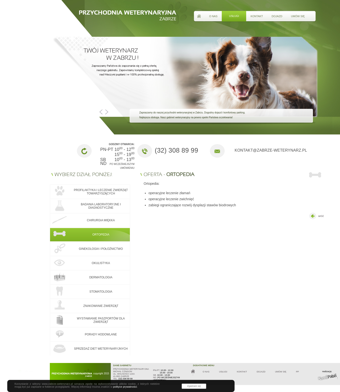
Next (105, 112)
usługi (234, 16)
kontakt (257, 16)
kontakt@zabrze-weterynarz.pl (271, 150)
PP (297, 371)
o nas (213, 16)
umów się (298, 16)
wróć (316, 216)
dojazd (277, 16)
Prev (101, 112)
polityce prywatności (125, 386)
